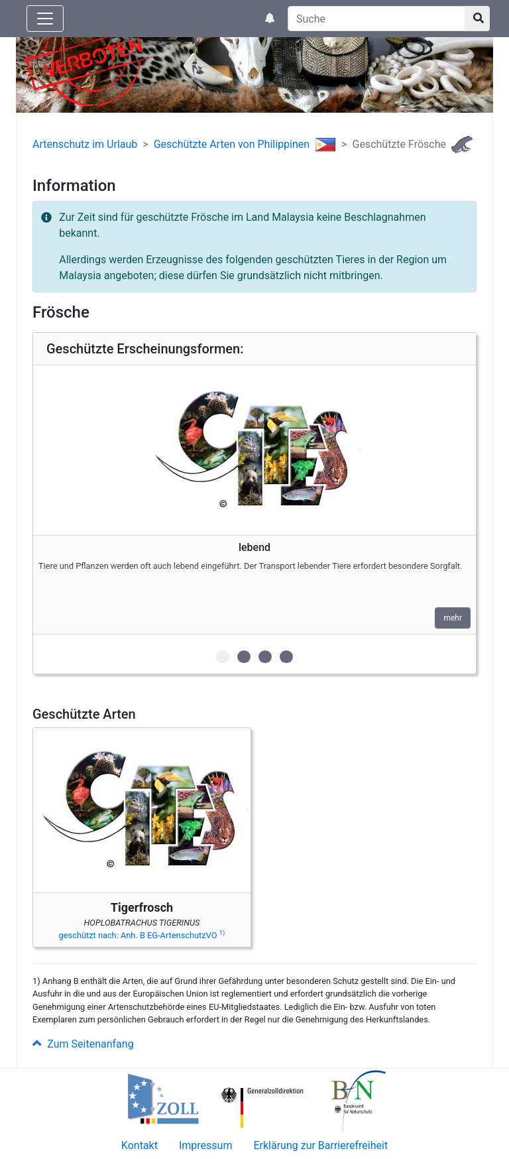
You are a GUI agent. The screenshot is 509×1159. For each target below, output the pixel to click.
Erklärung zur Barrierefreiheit (320, 1145)
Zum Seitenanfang (83, 1044)
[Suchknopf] (477, 18)
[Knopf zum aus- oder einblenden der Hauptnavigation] (45, 18)
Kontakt (139, 1145)
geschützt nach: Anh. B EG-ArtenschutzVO (142, 935)
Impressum (206, 1145)
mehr (452, 618)
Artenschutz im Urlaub (84, 144)
